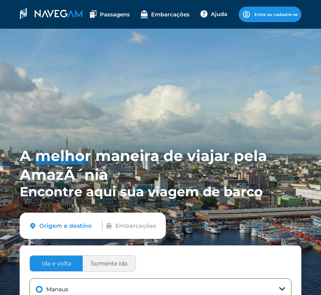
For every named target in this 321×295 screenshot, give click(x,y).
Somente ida (109, 263)
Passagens (110, 14)
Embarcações (165, 14)
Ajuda (213, 14)
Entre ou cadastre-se (270, 14)
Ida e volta (56, 263)
